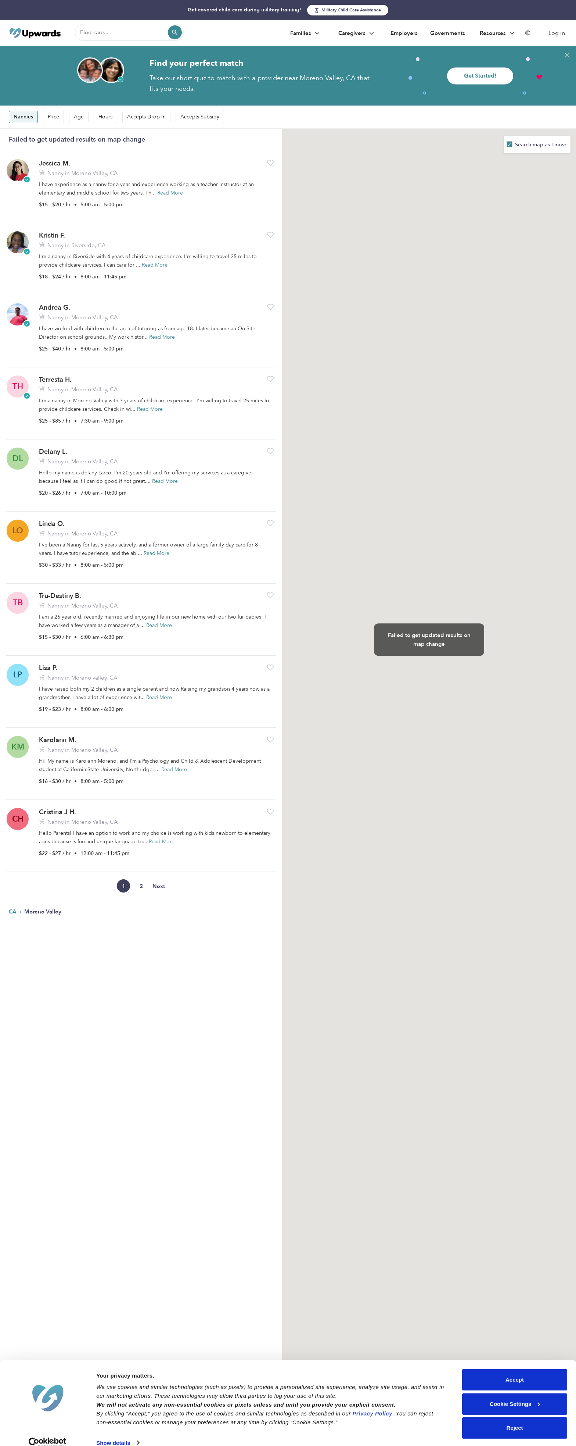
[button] (270, 163)
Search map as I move (541, 144)
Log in (556, 33)
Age (79, 116)
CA (13, 911)
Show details (113, 1431)
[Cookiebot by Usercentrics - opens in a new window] (47, 1431)
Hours (105, 116)
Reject (514, 1417)
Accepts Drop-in (146, 116)
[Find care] (129, 32)
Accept (514, 1368)
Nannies (23, 116)
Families (305, 33)
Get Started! (480, 76)
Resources (498, 33)
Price (53, 116)
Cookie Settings (515, 1392)
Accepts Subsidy (199, 116)
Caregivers (357, 33)
